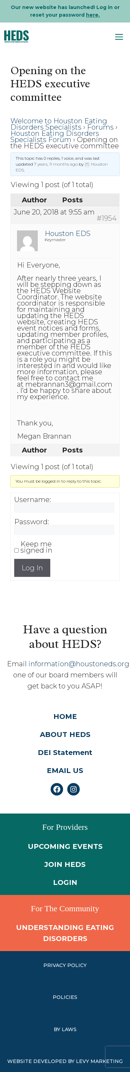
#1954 (106, 218)
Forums (100, 127)
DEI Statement (65, 752)
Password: (31, 522)
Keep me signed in (36, 547)
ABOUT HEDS (65, 734)
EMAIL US (65, 770)
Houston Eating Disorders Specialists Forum (54, 136)
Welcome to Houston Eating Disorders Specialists (58, 124)
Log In (32, 568)
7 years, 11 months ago (56, 164)
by (58, 1029)
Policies (65, 997)
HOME (65, 716)
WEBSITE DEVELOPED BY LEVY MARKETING (65, 1061)
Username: (32, 500)
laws (69, 1029)
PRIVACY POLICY (65, 965)
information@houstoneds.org (78, 664)
